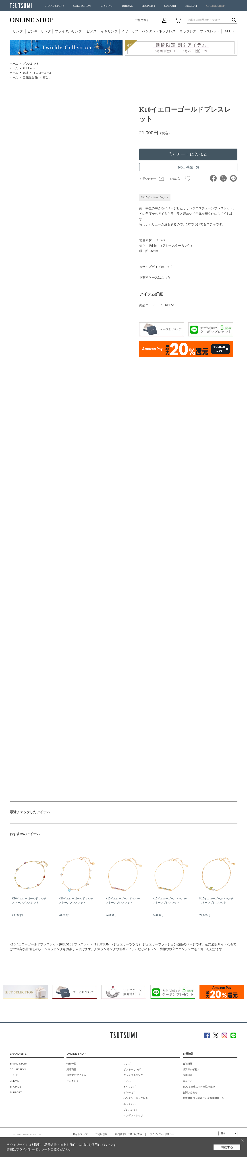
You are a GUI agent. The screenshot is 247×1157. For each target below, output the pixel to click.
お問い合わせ (148, 178)
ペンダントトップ (133, 1115)
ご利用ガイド (143, 20)
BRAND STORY (54, 5)
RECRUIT (191, 5)
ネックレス (188, 31)
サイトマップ (80, 1134)
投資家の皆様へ (191, 1069)
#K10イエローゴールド (155, 197)
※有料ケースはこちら (154, 277)
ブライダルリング (68, 31)
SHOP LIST (148, 5)
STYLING (106, 5)
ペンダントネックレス (159, 31)
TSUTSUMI (21, 5)
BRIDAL (127, 5)
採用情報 (188, 1075)
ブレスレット (210, 31)
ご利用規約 (101, 1134)
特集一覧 (71, 1063)
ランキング (72, 1080)
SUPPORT (170, 5)
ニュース (188, 1080)
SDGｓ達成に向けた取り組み (199, 1086)
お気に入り (180, 178)
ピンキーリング (39, 31)
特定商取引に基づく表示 (128, 1134)
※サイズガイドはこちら (156, 267)
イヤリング (109, 31)
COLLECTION (82, 5)
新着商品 (71, 1069)
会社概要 (188, 1063)
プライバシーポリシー (162, 1134)
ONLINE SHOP (215, 5)
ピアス (92, 31)
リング (18, 31)
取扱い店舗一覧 (188, 167)
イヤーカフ (129, 31)
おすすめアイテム (76, 1075)
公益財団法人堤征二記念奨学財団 (201, 1098)
